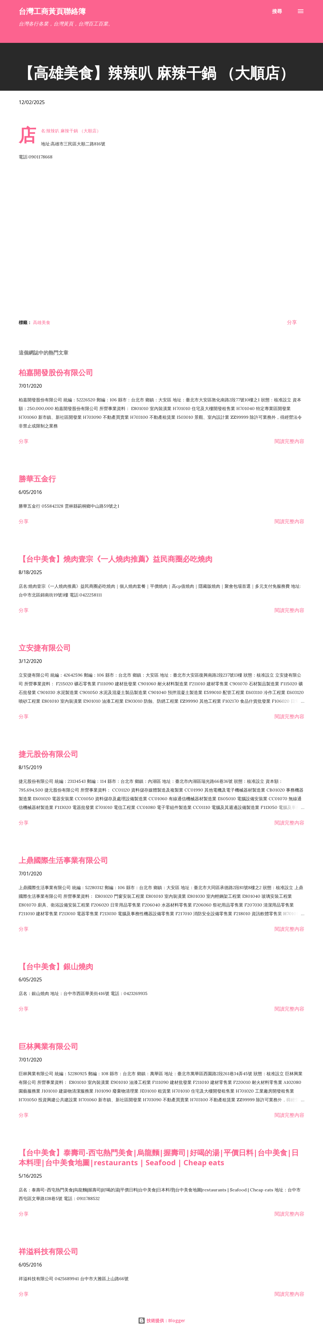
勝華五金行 (37, 478)
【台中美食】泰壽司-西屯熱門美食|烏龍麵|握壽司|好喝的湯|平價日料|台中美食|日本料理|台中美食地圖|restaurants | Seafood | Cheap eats (159, 1157)
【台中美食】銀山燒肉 (56, 966)
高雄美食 (41, 322)
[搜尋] (277, 11)
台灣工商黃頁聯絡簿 (52, 11)
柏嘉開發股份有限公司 (56, 372)
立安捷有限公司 (45, 647)
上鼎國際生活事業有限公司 (63, 860)
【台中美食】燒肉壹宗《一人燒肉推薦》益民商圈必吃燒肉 (115, 559)
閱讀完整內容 (289, 441)
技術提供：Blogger (161, 1320)
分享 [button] (292, 322)
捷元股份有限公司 (48, 754)
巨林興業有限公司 (48, 1046)
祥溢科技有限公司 (48, 1251)
